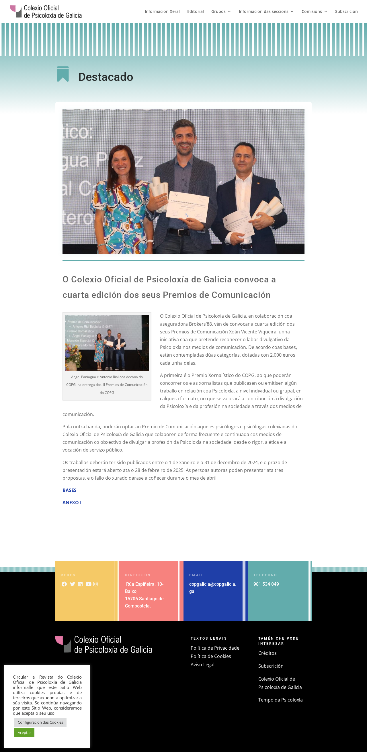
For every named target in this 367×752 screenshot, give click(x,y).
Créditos (267, 653)
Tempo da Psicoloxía (280, 700)
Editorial (195, 11)
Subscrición (346, 11)
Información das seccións (263, 11)
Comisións (312, 11)
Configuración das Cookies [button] (40, 722)
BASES (70, 490)
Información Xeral (162, 11)
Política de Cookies (211, 656)
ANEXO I (73, 502)
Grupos (218, 11)
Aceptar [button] (24, 732)
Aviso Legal (202, 664)
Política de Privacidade (215, 648)
